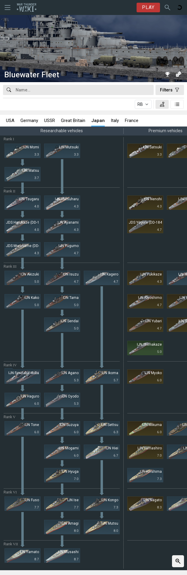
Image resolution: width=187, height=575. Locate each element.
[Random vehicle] (178, 74)
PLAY (148, 7)
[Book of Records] (167, 74)
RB (140, 104)
